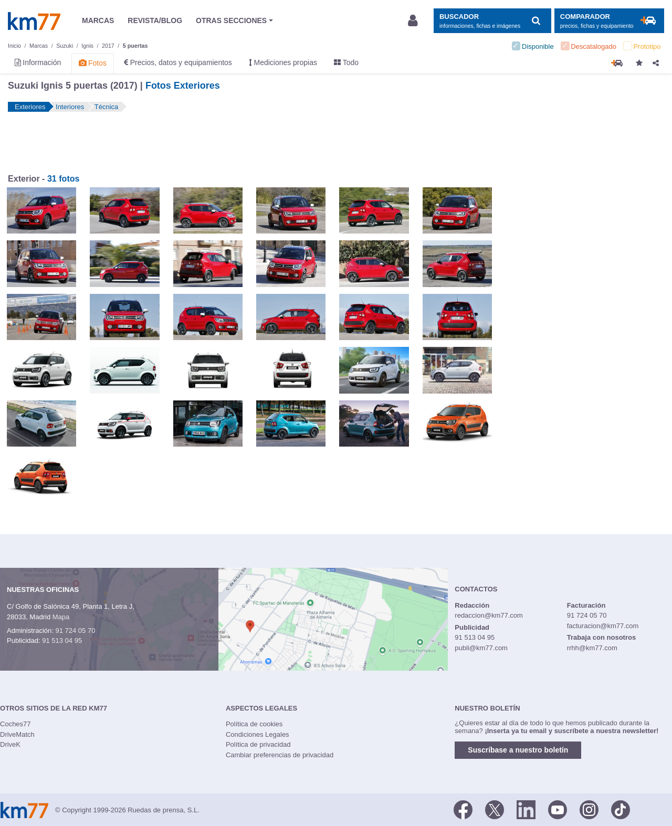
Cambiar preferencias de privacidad (279, 755)
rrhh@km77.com (592, 648)
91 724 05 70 (75, 630)
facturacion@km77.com (603, 626)
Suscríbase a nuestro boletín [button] (518, 750)
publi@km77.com (481, 648)
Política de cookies (254, 724)
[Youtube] (557, 809)
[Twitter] (494, 809)
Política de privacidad (258, 744)
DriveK (10, 744)
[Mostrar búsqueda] (492, 20)
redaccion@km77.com (489, 615)
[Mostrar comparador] (609, 20)
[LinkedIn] (526, 809)
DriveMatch (17, 734)
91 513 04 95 (62, 640)
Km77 (34, 20)
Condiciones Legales (257, 734)
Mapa (61, 617)
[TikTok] (620, 809)
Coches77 (15, 724)
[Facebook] (463, 809)
